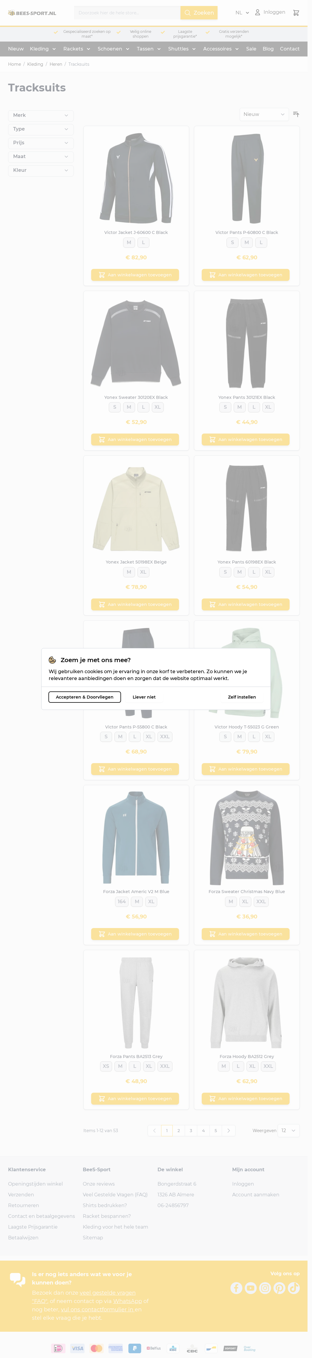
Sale (251, 49)
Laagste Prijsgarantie (33, 1227)
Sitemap (93, 1238)
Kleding (39, 49)
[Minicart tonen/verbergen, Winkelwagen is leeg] (296, 13)
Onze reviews (99, 1184)
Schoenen (110, 49)
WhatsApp (127, 1301)
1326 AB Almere (175, 1195)
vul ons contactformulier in (98, 1309)
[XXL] (165, 735)
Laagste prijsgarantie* (185, 34)
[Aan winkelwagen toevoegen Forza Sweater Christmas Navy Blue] (246, 934)
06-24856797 (173, 1205)
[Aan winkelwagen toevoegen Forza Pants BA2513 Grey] (135, 1099)
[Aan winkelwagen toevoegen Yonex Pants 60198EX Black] (246, 604)
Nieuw (16, 49)
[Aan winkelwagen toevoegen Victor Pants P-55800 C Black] (135, 769)
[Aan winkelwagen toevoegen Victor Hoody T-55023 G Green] (246, 769)
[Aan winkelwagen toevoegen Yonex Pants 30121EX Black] (246, 439)
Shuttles (178, 49)
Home (14, 64)
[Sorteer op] (264, 114)
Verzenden (21, 1195)
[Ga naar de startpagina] (32, 13)
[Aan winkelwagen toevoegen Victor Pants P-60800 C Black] (246, 275)
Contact (290, 49)
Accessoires (217, 49)
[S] (232, 241)
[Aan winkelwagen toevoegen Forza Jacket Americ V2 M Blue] (135, 934)
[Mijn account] (270, 12)
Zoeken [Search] (199, 12)
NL (242, 13)
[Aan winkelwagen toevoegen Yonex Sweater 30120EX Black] (135, 439)
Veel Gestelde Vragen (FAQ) (115, 1195)
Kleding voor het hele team (115, 1227)
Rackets (73, 49)
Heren (56, 64)
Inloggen (243, 1184)
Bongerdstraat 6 (176, 1184)
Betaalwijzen (23, 1238)
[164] (122, 900)
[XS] (106, 1065)
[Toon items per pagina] (289, 1130)
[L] (143, 241)
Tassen (145, 49)
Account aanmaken (255, 1195)
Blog (268, 49)
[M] (129, 241)
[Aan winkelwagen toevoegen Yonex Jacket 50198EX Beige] (135, 604)
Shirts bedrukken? (105, 1205)
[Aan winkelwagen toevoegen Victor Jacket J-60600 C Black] (135, 275)
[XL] (158, 406)
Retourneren (23, 1205)
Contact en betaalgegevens (41, 1216)
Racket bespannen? (107, 1216)
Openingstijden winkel (35, 1184)
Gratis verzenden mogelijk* (234, 34)
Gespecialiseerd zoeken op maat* (87, 34)
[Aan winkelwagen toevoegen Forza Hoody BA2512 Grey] (246, 1099)
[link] (154, 1130)
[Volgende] (228, 1130)
